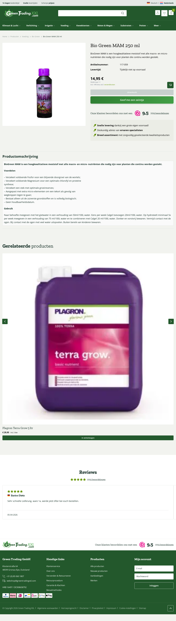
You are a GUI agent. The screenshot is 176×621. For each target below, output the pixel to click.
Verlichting (31, 25)
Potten (142, 25)
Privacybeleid (97, 615)
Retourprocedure (54, 587)
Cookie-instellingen (127, 615)
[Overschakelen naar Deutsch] (152, 3)
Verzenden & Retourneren (58, 582)
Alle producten (97, 573)
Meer (156, 25)
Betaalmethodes (54, 596)
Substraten (126, 25)
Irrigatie (49, 25)
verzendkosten (109, 84)
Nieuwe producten (99, 577)
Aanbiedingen (96, 582)
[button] (170, 85)
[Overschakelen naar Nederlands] (167, 3)
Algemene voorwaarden (47, 615)
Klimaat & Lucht (10, 25)
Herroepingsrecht (69, 615)
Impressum (111, 615)
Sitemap (142, 615)
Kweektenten (82, 25)
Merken (93, 587)
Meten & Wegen (105, 25)
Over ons (50, 577)
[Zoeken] (122, 13)
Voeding (64, 25)
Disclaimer (84, 615)
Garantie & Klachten (55, 592)
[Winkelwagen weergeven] (170, 13)
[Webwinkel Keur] (132, 114)
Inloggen (154, 592)
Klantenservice (53, 573)
